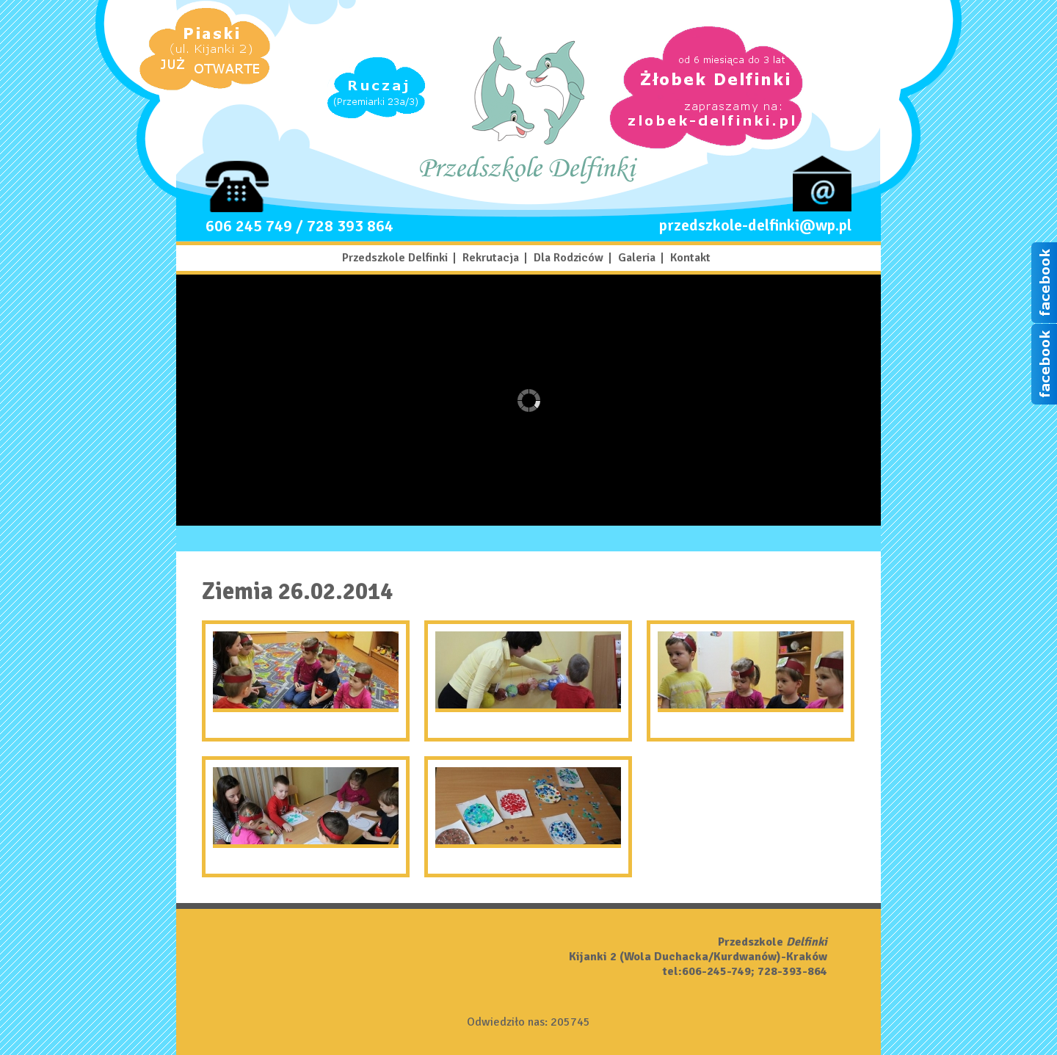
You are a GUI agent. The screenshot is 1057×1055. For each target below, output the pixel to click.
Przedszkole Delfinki (395, 257)
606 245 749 (249, 226)
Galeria (636, 257)
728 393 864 (350, 226)
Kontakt (690, 257)
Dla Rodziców (568, 257)
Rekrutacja (490, 257)
